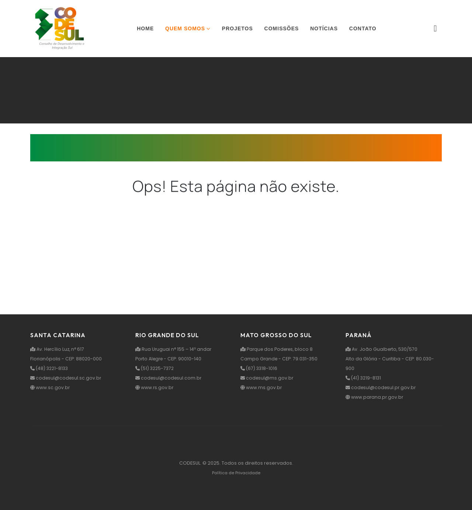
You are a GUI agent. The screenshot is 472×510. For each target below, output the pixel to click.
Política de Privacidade (236, 473)
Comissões (281, 29)
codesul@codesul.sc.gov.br (66, 378)
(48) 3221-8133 (50, 368)
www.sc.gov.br (50, 387)
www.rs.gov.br (154, 387)
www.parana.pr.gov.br (375, 397)
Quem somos (185, 29)
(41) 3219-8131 (364, 378)
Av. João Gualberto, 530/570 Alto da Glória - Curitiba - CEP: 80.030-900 (390, 358)
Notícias (324, 29)
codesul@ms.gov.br (267, 378)
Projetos (237, 29)
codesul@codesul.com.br (169, 378)
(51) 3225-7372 (155, 368)
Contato (362, 29)
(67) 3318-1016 (259, 368)
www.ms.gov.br (261, 387)
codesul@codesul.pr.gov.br (382, 387)
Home (145, 29)
